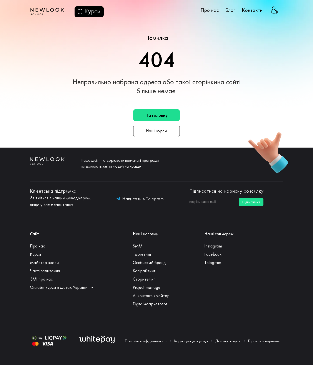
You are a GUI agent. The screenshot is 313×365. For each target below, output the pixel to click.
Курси (35, 254)
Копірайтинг (144, 271)
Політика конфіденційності (145, 341)
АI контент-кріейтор (151, 295)
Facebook (212, 254)
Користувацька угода (191, 341)
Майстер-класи (44, 262)
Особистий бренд (149, 262)
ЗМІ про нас (41, 279)
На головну (156, 115)
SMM (137, 246)
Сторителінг (144, 279)
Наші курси (156, 131)
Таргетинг (142, 254)
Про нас (210, 10)
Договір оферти (227, 341)
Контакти (252, 10)
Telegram (212, 262)
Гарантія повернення (264, 341)
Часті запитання (45, 271)
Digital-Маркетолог (150, 304)
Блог (230, 10)
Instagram (213, 246)
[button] (64, 287)
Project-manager (147, 287)
